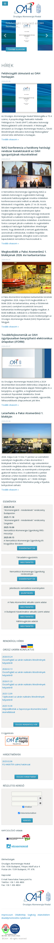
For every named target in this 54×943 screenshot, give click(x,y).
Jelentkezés (27, 593)
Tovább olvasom (16, 49)
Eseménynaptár (27, 548)
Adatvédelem (44, 914)
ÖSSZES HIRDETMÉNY (26, 777)
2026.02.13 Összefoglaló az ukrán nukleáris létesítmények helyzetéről (23, 672)
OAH (27, 9)
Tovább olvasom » (10, 139)
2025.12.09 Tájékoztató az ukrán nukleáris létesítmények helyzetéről (23, 696)
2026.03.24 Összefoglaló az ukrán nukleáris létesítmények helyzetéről (23, 659)
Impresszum (7, 914)
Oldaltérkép (20, 914)
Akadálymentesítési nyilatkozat (15, 918)
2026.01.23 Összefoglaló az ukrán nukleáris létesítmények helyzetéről (23, 684)
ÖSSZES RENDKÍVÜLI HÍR (26, 724)
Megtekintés (27, 562)
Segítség (32, 914)
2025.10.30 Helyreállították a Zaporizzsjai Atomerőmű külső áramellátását (24, 709)
